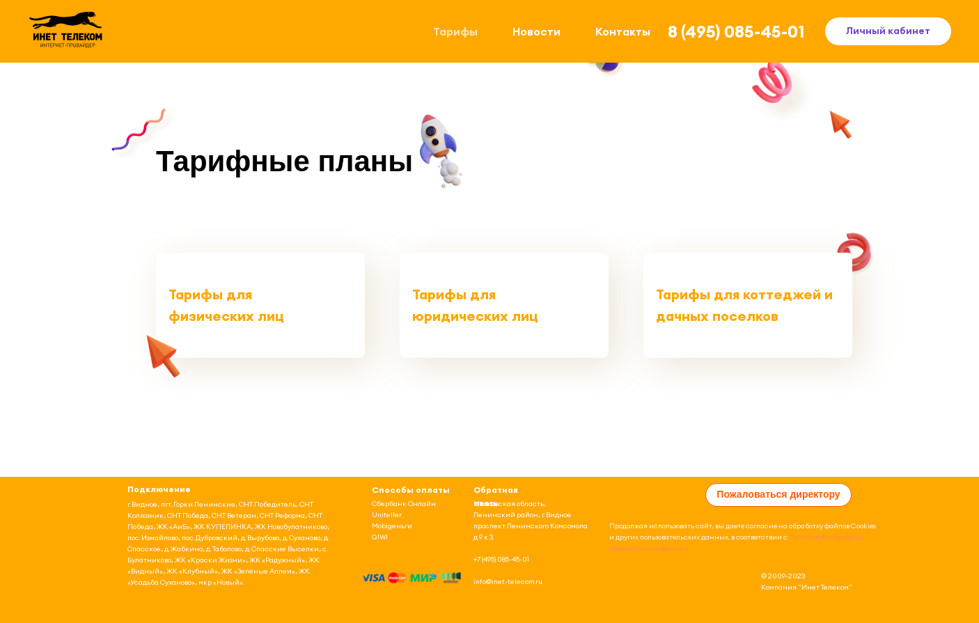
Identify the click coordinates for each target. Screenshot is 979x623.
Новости (536, 31)
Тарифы (455, 31)
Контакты (622, 31)
